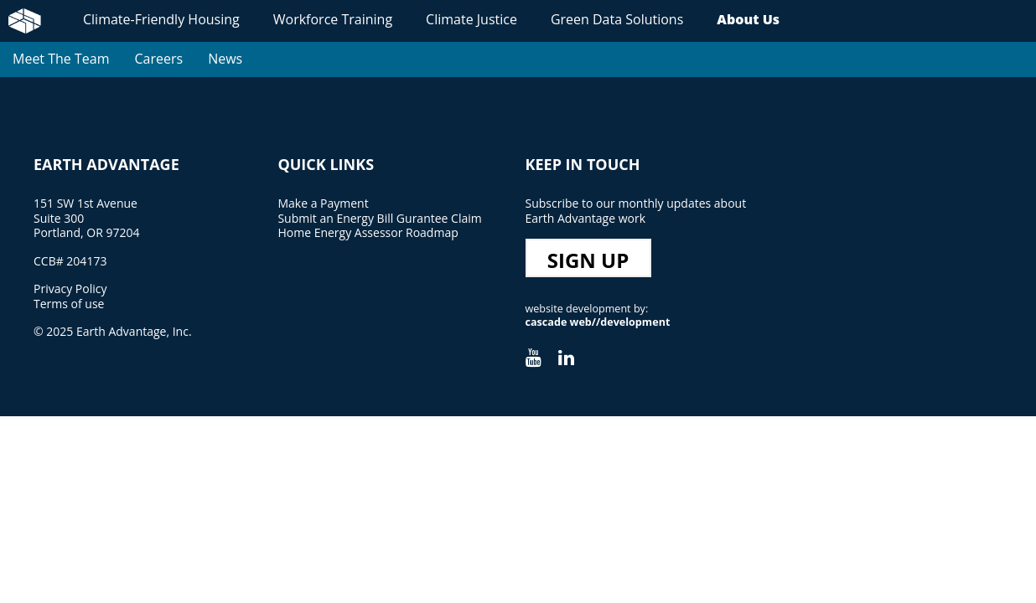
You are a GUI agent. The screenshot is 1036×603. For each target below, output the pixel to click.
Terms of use (69, 304)
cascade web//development (598, 322)
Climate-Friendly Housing (161, 19)
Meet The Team (61, 58)
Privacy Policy (70, 288)
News (225, 58)
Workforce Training (332, 19)
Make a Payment (322, 203)
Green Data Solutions (617, 19)
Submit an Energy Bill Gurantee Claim (379, 218)
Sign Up (588, 260)
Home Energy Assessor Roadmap (367, 232)
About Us (748, 19)
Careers (158, 58)
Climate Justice (471, 19)
